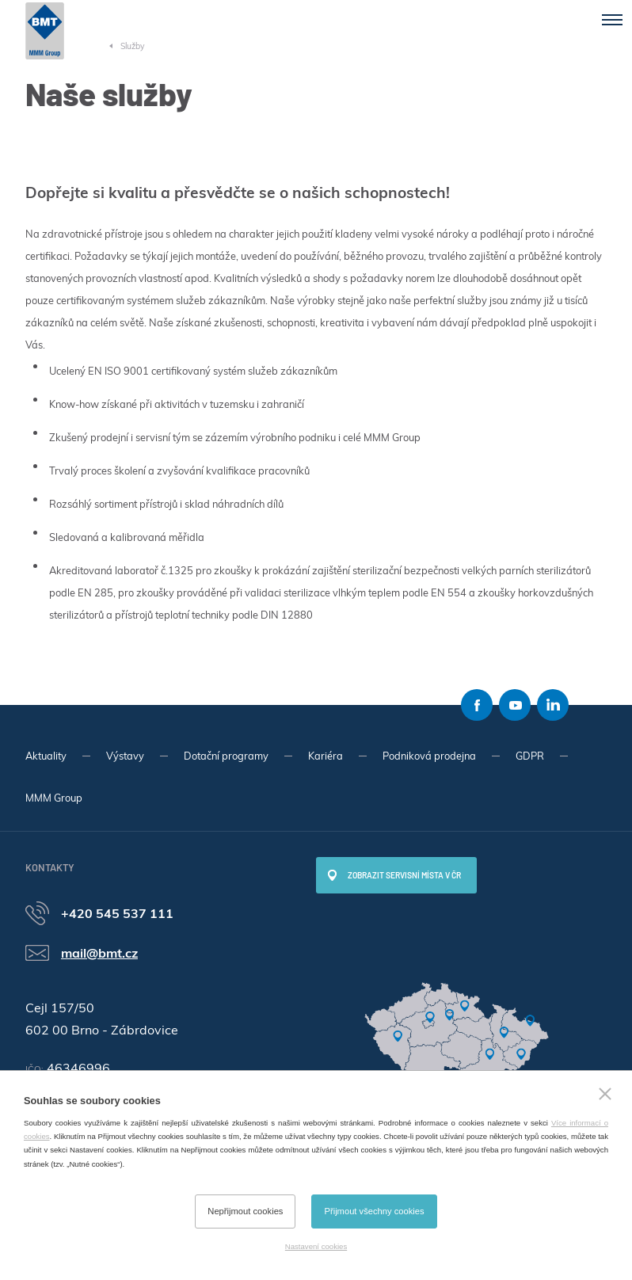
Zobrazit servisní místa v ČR (404, 875)
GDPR (530, 755)
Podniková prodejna (429, 755)
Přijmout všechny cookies (374, 1211)
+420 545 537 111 (117, 913)
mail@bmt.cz (99, 953)
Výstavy (125, 755)
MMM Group (53, 797)
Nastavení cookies (316, 1246)
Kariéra (325, 755)
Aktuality (46, 755)
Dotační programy (226, 755)
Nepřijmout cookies (245, 1211)
